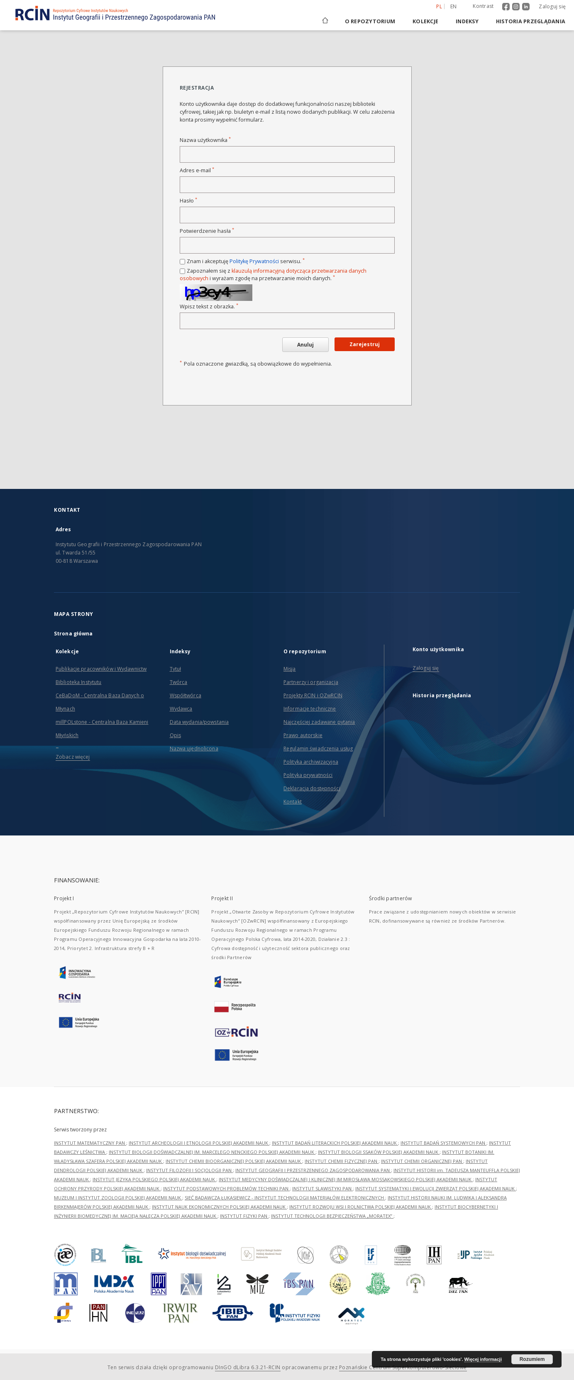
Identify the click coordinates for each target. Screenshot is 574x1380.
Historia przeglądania (530, 21)
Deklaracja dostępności (311, 788)
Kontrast (483, 6)
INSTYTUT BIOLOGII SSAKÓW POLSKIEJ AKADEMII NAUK (379, 1152)
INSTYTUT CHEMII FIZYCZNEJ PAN (342, 1161)
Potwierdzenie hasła (207, 230)
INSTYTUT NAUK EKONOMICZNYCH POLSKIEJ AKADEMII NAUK (219, 1207)
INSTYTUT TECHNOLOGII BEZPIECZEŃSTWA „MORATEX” (332, 1216)
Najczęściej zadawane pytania (319, 721)
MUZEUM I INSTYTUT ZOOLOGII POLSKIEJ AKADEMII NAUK (118, 1197)
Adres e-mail (197, 170)
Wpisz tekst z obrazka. (209, 306)
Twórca (179, 682)
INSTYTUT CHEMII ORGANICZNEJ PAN (422, 1161)
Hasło (188, 200)
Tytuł (175, 668)
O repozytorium (370, 21)
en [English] (453, 6)
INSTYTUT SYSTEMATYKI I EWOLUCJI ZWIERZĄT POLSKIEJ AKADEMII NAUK (435, 1188)
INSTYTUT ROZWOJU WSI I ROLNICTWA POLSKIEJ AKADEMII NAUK (360, 1207)
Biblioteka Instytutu (78, 682)
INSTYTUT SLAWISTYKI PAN (322, 1188)
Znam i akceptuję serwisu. (246, 261)
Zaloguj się (552, 6)
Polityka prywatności (307, 775)
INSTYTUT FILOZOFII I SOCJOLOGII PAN (189, 1170)
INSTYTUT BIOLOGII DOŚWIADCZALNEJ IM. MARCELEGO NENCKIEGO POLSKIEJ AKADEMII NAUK (212, 1152)
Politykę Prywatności (254, 261)
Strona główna (73, 633)
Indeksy (467, 21)
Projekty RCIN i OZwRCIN (312, 695)
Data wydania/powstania (199, 721)
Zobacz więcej (73, 756)
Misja (289, 668)
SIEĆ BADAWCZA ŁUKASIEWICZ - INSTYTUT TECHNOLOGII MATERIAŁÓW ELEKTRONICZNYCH (285, 1197)
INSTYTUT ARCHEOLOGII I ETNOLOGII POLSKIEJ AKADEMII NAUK (199, 1143)
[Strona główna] (324, 21)
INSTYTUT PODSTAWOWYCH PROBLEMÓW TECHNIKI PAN (226, 1188)
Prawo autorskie (302, 735)
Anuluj (305, 344)
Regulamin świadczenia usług (318, 748)
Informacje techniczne (309, 708)
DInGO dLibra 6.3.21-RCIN (248, 1367)
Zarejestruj (364, 344)
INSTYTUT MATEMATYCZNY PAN (90, 1143)
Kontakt (292, 801)
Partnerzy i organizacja (310, 682)
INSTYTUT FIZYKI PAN (244, 1216)
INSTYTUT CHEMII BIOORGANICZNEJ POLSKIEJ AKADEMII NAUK (234, 1161)
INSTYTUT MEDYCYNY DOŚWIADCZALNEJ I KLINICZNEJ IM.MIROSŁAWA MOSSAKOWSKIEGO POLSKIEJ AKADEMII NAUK (346, 1179)
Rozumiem (532, 1359)
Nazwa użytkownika (205, 140)
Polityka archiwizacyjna (310, 761)
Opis (175, 735)
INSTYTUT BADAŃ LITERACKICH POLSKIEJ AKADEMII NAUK (335, 1143)
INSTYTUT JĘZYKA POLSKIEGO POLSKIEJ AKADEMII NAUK (154, 1179)
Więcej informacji (483, 1359)
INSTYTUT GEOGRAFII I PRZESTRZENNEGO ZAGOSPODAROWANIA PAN (313, 1170)
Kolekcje (425, 21)
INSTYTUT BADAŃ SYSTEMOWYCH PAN (443, 1143)
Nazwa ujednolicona (194, 748)
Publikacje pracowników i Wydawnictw (101, 668)
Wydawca (181, 708)
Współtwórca (185, 695)
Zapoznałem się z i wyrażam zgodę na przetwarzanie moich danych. (273, 274)
